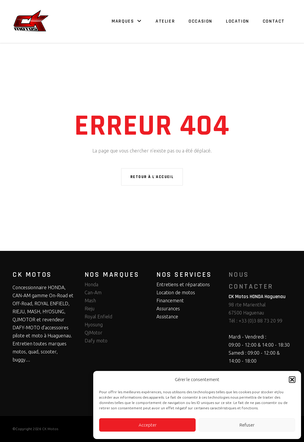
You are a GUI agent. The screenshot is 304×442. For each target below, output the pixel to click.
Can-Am (93, 292)
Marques (123, 21)
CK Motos (50, 429)
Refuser (247, 424)
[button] (292, 380)
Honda (91, 284)
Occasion (200, 21)
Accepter (147, 424)
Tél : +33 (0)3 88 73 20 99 (255, 320)
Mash (90, 300)
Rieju (89, 308)
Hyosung (94, 324)
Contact (274, 21)
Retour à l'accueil (152, 177)
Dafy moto (96, 340)
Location (237, 21)
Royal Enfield (98, 316)
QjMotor (93, 332)
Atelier (165, 21)
